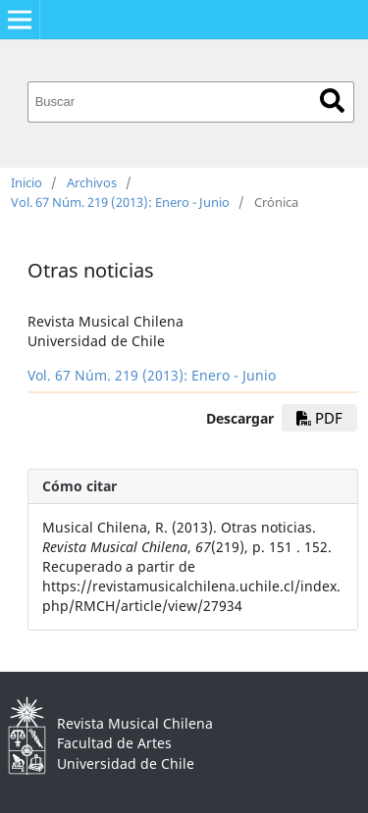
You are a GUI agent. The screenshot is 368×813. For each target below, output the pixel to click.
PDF (319, 418)
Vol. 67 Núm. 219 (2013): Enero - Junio (120, 202)
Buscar (332, 100)
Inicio (26, 182)
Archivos (92, 182)
